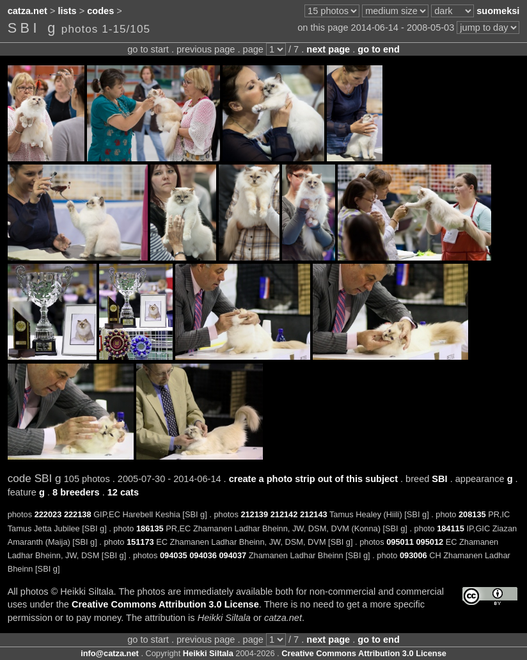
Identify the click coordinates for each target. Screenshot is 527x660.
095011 (400, 542)
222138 (77, 514)
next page (328, 49)
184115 (450, 528)
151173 (140, 542)
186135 (150, 528)
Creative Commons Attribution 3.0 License (165, 604)
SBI (439, 479)
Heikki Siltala (208, 653)
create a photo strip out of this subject (313, 479)
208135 (472, 514)
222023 (48, 514)
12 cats (123, 492)
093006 (413, 555)
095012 (429, 542)
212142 (284, 514)
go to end (378, 49)
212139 (254, 514)
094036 (203, 555)
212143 (313, 514)
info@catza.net (110, 653)
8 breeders (76, 492)
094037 (232, 555)
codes (100, 11)
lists (67, 11)
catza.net (27, 11)
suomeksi (497, 11)
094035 (173, 555)
